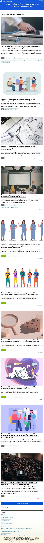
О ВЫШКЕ (3, 512)
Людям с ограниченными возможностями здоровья (10, 531)
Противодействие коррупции (6, 526)
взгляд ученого (28, 57)
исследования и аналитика (20, 57)
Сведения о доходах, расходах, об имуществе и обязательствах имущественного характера (17, 528)
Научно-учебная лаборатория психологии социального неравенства (22, 5)
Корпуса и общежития (5, 520)
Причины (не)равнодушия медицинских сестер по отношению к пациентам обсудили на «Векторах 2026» (20, 195)
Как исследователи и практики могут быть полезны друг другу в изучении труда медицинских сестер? (20, 47)
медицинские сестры (26, 60)
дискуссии (12, 57)
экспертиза (35, 57)
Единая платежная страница (6, 532)
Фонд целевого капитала (5, 525)
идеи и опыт (7, 57)
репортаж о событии (5, 60)
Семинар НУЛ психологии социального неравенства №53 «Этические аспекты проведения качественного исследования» (20, 293)
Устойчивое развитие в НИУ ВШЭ (7, 517)
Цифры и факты (3, 514)
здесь (30, 538)
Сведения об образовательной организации (9, 529)
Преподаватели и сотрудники (6, 518)
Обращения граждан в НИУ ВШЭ (7, 523)
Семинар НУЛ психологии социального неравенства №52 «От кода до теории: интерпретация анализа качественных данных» (20, 340)
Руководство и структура (5, 515)
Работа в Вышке (3, 534)
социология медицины (6, 62)
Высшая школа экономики (7, 1)
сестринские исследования (36, 60)
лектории (6, 445)
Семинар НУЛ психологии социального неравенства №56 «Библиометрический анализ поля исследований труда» (18, 100)
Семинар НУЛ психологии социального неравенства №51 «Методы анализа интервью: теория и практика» (18, 387)
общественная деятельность (16, 60)
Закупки (2, 522)
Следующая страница (22, 503)
